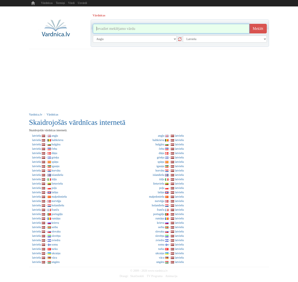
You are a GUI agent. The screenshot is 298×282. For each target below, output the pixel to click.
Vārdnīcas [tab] (99, 15)
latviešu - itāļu (44, 179)
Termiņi (60, 3)
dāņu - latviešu (171, 153)
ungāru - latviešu (170, 262)
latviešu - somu (45, 244)
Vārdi (71, 3)
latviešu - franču (45, 209)
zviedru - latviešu (170, 240)
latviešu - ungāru (46, 262)
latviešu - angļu (45, 135)
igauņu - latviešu (170, 166)
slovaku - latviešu (169, 231)
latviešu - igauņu (45, 166)
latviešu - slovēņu (46, 235)
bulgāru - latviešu (169, 144)
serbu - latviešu (171, 227)
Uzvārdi (82, 3)
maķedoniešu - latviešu (166, 196)
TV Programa (154, 276)
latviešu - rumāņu (46, 218)
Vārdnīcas (47, 3)
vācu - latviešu (171, 257)
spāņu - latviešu (170, 161)
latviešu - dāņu (44, 153)
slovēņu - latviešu (169, 235)
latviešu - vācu (44, 257)
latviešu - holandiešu (48, 205)
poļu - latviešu (171, 188)
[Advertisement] (149, 80)
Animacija (171, 276)
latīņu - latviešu (171, 192)
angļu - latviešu (171, 135)
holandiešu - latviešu (168, 205)
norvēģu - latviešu (169, 201)
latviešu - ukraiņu (46, 253)
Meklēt (258, 29)
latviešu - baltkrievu (47, 140)
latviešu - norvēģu (46, 201)
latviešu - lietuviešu (47, 183)
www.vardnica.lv (158, 270)
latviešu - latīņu (45, 192)
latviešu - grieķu (45, 157)
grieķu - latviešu (170, 157)
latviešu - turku (45, 248)
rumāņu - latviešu (169, 218)
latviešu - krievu (45, 222)
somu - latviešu (171, 244)
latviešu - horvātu (46, 170)
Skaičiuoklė (137, 276)
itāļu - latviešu (171, 179)
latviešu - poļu (44, 188)
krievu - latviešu (170, 222)
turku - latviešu (171, 248)
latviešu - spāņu (45, 161)
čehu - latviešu (171, 148)
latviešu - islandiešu (47, 174)
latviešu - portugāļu (47, 214)
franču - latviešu (170, 209)
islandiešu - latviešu (168, 174)
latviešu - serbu (45, 227)
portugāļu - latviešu (168, 214)
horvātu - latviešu (169, 170)
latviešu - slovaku (46, 231)
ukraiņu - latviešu (169, 253)
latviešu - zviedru (46, 240)
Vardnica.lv (35, 114)
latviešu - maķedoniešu (49, 196)
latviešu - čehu (44, 148)
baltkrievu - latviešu (168, 140)
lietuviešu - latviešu (168, 183)
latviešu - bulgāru (46, 144)
